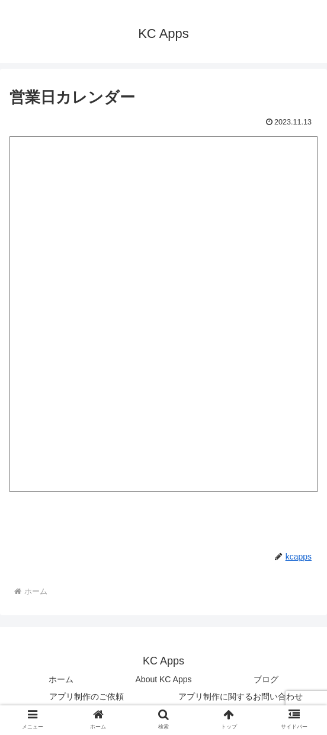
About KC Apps (164, 679)
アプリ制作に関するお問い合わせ (240, 696)
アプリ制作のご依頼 (86, 696)
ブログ (266, 679)
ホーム (61, 679)
